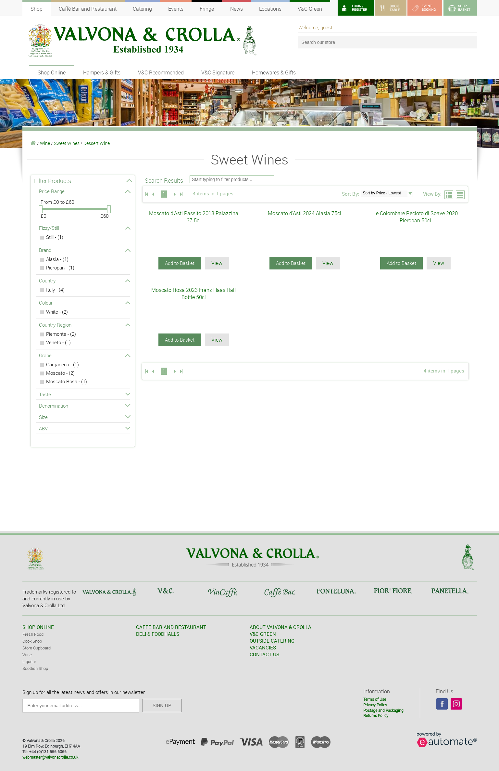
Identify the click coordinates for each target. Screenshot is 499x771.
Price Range (84, 191)
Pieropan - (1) (60, 267)
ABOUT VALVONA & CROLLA (280, 627)
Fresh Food (33, 634)
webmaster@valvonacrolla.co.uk (50, 757)
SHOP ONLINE (38, 627)
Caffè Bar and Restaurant (88, 8)
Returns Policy (375, 715)
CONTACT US (264, 654)
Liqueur (29, 661)
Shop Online (52, 72)
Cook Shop (32, 641)
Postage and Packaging (383, 710)
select (410, 193)
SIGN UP (162, 705)
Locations (270, 8)
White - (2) (57, 311)
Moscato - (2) (60, 373)
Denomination (84, 405)
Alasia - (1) (57, 259)
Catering (142, 8)
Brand (84, 250)
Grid (449, 195)
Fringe (207, 8)
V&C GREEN (263, 634)
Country (84, 280)
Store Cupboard (36, 648)
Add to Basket (179, 263)
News (236, 8)
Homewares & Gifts (274, 72)
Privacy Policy (375, 704)
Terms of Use (374, 699)
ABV (84, 428)
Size (84, 417)
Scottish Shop (35, 668)
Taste (84, 394)
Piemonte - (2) (61, 334)
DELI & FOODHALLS (157, 634)
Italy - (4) (55, 289)
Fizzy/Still (84, 228)
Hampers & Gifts (101, 72)
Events (175, 8)
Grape (84, 355)
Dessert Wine (96, 143)
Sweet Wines (67, 143)
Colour (84, 302)
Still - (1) (54, 237)
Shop (37, 8)
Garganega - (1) (62, 364)
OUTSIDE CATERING (272, 640)
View (216, 263)
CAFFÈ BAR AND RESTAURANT (171, 627)
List (460, 195)
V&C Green (310, 8)
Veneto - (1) (58, 342)
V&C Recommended (161, 72)
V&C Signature (217, 72)
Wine (45, 143)
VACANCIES (263, 647)
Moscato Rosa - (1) (66, 381)
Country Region (84, 324)
